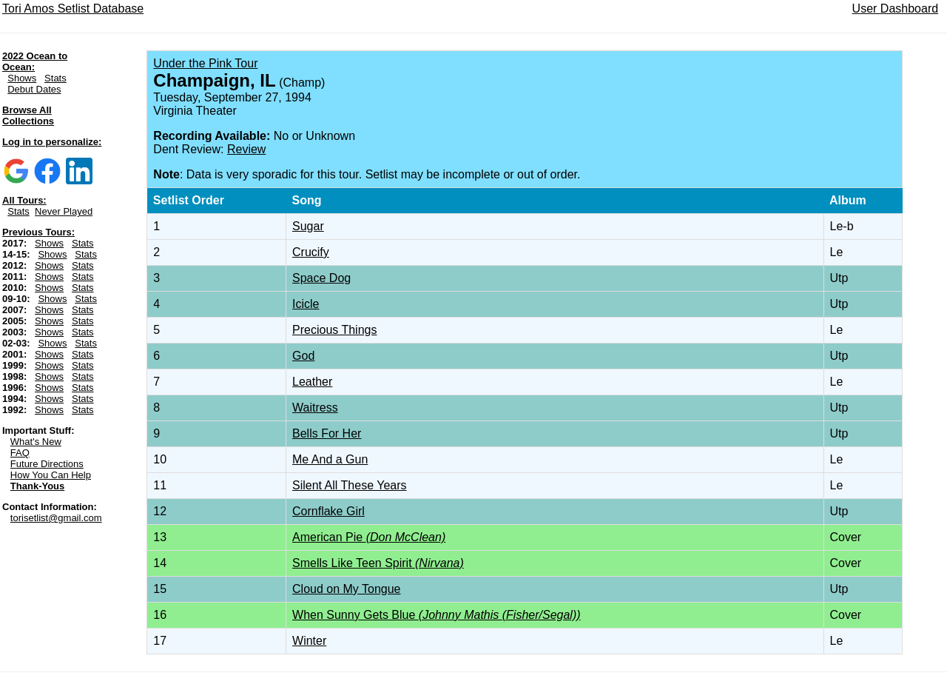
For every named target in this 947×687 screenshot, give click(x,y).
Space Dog (321, 278)
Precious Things (334, 330)
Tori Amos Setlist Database (73, 8)
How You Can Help (50, 474)
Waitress (315, 407)
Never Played (63, 211)
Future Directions (47, 463)
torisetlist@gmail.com (56, 517)
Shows (21, 78)
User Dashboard (895, 8)
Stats (55, 78)
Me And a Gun (330, 459)
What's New (35, 441)
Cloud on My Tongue (346, 589)
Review (246, 149)
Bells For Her (326, 433)
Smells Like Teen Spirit (378, 563)
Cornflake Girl (328, 511)
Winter (309, 640)
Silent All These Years (349, 485)
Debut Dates (34, 89)
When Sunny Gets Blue (436, 615)
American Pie (368, 537)
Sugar (308, 226)
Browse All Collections (28, 115)
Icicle (305, 304)
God (303, 355)
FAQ (20, 452)
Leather (312, 381)
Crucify (310, 252)
